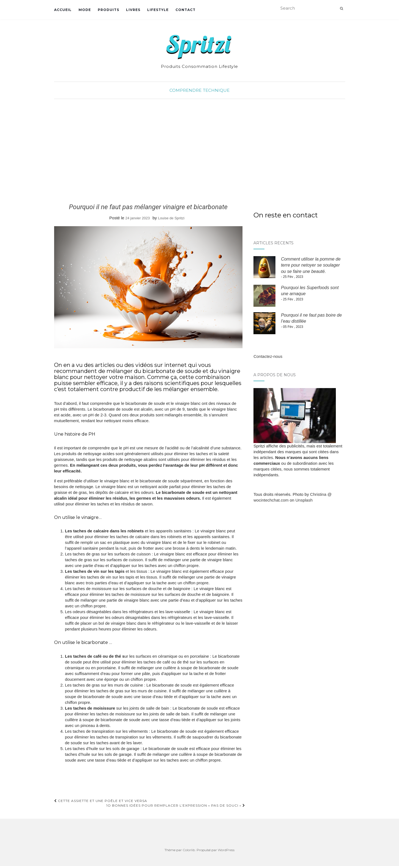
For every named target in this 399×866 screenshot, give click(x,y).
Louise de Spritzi (171, 218)
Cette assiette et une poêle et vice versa (100, 801)
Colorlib (189, 850)
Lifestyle (158, 10)
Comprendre (185, 90)
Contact (185, 10)
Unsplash (304, 500)
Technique (216, 90)
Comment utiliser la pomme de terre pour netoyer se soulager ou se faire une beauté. (311, 265)
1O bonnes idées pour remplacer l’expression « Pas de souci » (175, 805)
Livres (133, 10)
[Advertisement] (199, 151)
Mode (85, 10)
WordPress (226, 850)
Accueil (63, 10)
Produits (108, 10)
